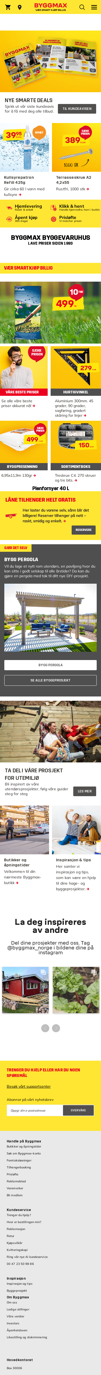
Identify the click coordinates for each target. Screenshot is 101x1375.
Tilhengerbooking (19, 1167)
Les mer (85, 791)
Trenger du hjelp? (19, 1215)
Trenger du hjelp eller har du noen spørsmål (43, 1073)
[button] (25, 990)
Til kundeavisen (77, 109)
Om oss (12, 1302)
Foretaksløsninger (19, 1160)
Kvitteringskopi (17, 1250)
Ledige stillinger (18, 1309)
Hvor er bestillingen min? (24, 1222)
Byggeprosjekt (17, 1290)
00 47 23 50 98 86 (20, 1264)
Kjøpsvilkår (14, 1243)
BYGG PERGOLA (51, 665)
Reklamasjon (16, 1229)
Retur (11, 1236)
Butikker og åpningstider (24, 1146)
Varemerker (15, 1188)
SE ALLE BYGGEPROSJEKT (50, 680)
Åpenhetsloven (17, 1330)
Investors (13, 1323)
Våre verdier (15, 1316)
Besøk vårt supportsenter (29, 1086)
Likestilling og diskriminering (27, 1337)
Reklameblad (16, 1181)
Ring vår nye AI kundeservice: (27, 1257)
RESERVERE (84, 530)
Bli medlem (15, 1195)
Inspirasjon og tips (19, 1283)
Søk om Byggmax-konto (24, 1153)
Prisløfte (12, 1174)
